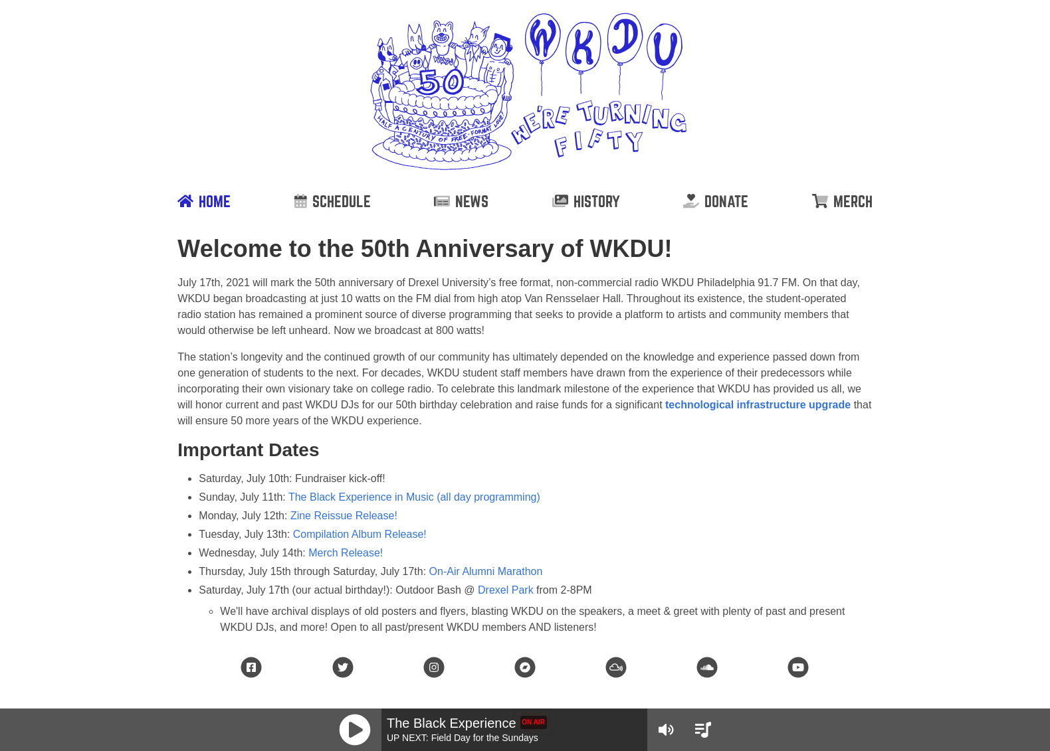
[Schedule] (332, 201)
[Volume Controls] (665, 730)
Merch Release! (345, 552)
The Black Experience (451, 723)
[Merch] (842, 201)
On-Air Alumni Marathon (486, 571)
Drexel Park (506, 590)
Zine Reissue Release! (343, 515)
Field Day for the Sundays (484, 737)
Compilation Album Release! (360, 534)
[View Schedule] (703, 730)
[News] (461, 201)
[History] (586, 201)
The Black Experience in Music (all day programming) (414, 497)
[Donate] (715, 201)
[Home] (204, 201)
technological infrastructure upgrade (758, 404)
